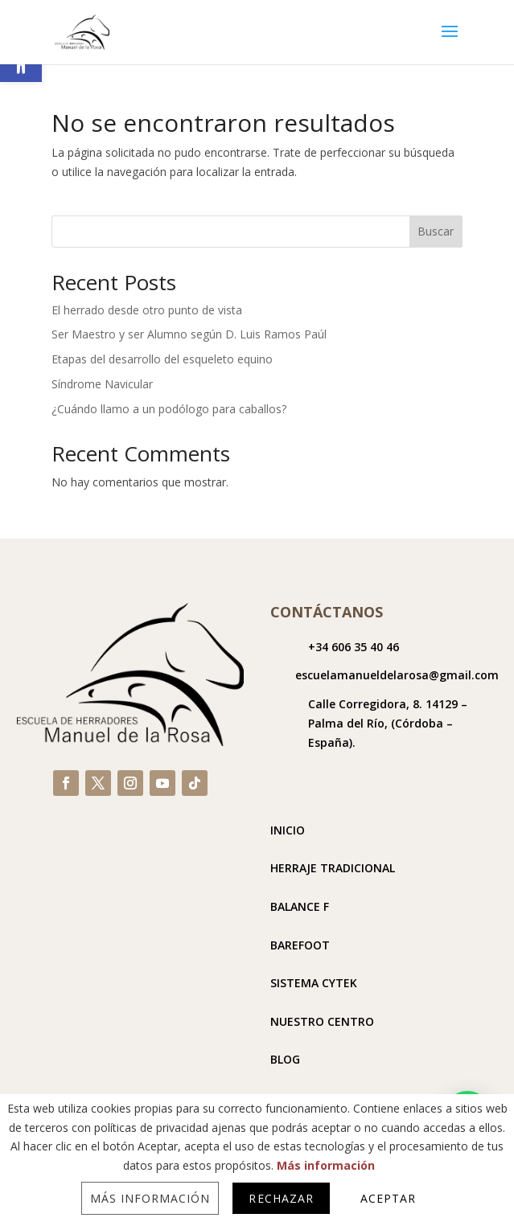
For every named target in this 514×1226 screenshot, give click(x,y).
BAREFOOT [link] (300, 945)
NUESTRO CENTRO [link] (322, 1021)
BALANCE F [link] (299, 906)
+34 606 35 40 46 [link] (353, 646)
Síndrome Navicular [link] (102, 384)
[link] (82, 31)
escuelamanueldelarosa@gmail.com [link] (397, 675)
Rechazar (281, 1198)
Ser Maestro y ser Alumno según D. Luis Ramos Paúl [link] (189, 334)
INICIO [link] (287, 830)
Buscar (435, 231)
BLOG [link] (285, 1059)
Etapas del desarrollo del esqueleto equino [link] (162, 359)
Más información (150, 1198)
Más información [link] (326, 1165)
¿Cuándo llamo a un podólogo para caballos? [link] (168, 408)
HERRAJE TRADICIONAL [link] (332, 867)
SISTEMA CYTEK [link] (313, 982)
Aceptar (388, 1198)
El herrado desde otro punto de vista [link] (146, 310)
